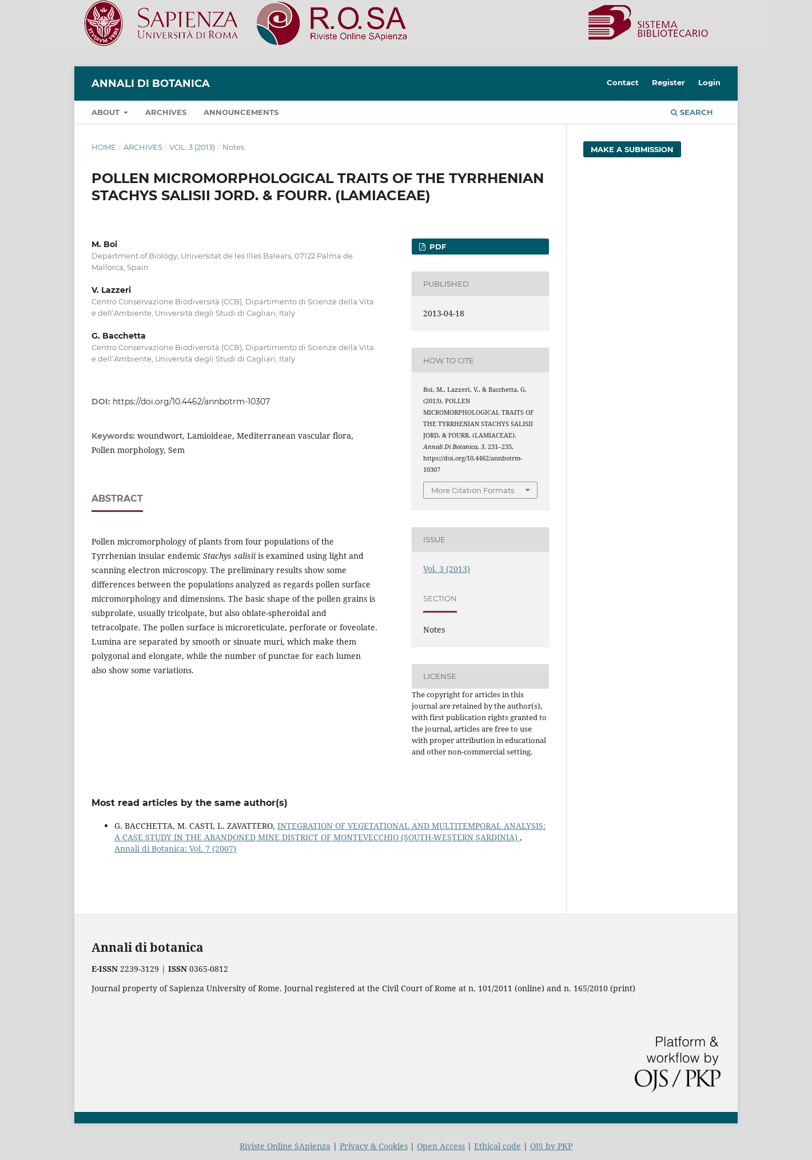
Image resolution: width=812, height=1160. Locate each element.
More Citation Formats (472, 490)
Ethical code (497, 1146)
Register (668, 82)
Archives (165, 112)
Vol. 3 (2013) (192, 147)
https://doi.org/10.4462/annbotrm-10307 (191, 401)
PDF (436, 246)
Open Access (441, 1146)
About (106, 112)
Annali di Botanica (150, 83)
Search (692, 112)
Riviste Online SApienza (285, 1146)
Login (709, 82)
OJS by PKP (551, 1146)
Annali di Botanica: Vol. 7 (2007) (175, 848)
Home (103, 147)
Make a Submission (632, 149)
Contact (623, 82)
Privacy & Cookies (374, 1146)
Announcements (241, 112)
